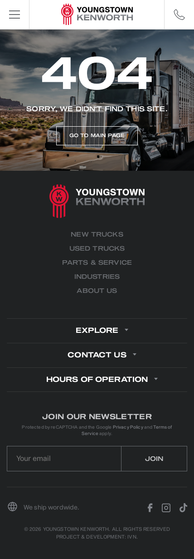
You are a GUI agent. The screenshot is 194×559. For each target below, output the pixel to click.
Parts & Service (97, 262)
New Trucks (97, 234)
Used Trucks (97, 248)
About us (97, 291)
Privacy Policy (128, 427)
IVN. (132, 537)
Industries (97, 277)
